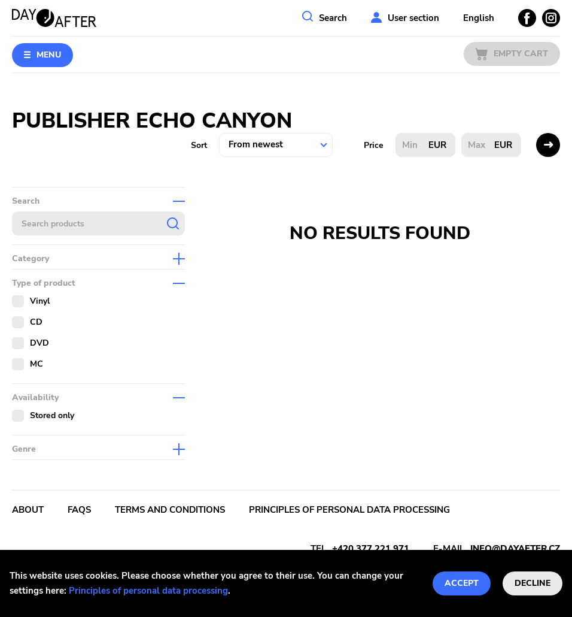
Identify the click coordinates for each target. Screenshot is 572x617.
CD (36, 322)
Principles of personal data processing (148, 591)
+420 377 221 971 (370, 549)
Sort (199, 145)
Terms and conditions (170, 510)
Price (374, 145)
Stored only (52, 415)
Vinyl (40, 301)
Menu (48, 55)
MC (36, 364)
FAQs (79, 510)
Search (333, 18)
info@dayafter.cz (515, 549)
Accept (462, 583)
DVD (39, 343)
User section (413, 18)
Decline (532, 583)
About (28, 510)
